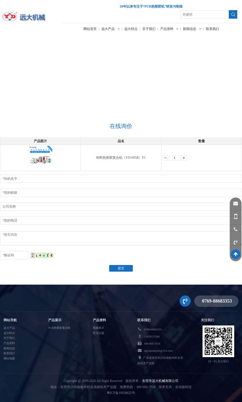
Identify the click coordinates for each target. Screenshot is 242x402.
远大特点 (131, 29)
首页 (122, 80)
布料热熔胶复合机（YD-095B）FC (121, 157)
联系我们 (212, 29)
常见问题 (98, 333)
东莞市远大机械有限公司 (160, 381)
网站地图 (9, 358)
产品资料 (169, 29)
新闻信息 (192, 29)
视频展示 (98, 327)
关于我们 (149, 29)
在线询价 (137, 80)
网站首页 (90, 29)
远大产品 (110, 29)
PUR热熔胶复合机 (59, 327)
